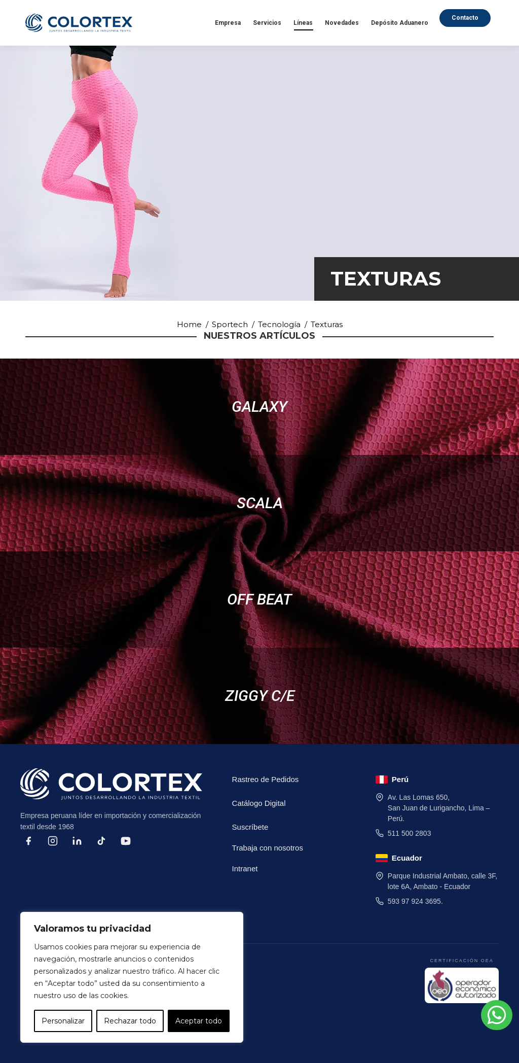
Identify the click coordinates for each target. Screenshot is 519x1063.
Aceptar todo (198, 1020)
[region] (131, 977)
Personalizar (63, 1020)
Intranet (245, 868)
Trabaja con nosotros (267, 848)
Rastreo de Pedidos (265, 779)
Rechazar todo (130, 1020)
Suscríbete (250, 827)
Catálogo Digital (259, 803)
